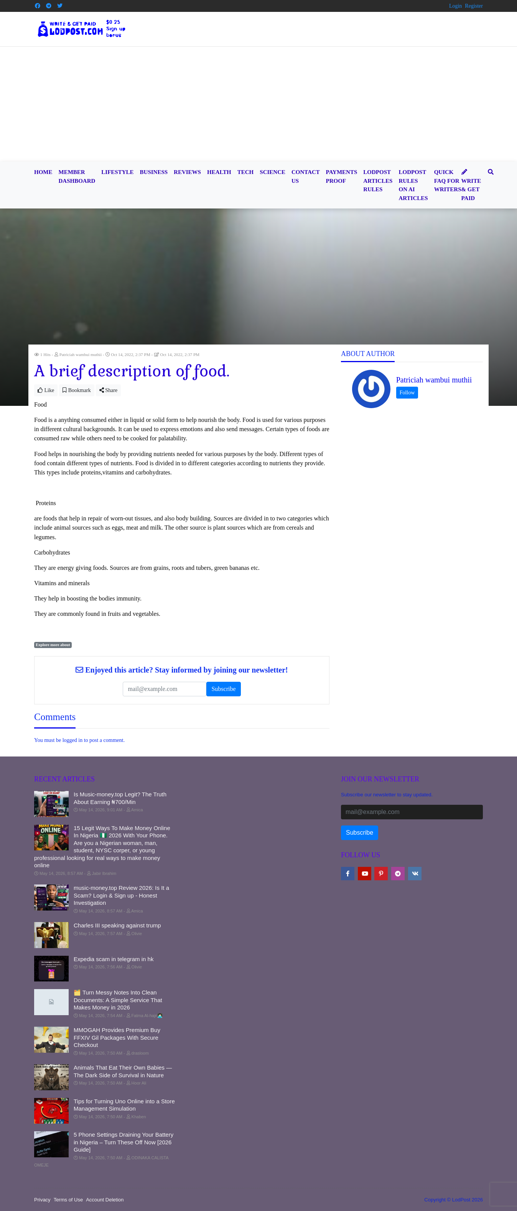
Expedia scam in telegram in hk (113, 959)
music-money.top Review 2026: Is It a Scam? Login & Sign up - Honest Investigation (121, 895)
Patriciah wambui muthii (434, 380)
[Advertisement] (258, 104)
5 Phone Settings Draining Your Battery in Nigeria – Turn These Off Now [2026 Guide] (123, 1142)
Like (46, 390)
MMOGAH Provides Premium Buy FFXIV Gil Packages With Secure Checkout (117, 1037)
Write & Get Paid (471, 185)
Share (108, 390)
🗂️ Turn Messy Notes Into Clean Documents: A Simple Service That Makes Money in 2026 (118, 1000)
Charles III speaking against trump (117, 925)
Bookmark (77, 390)
